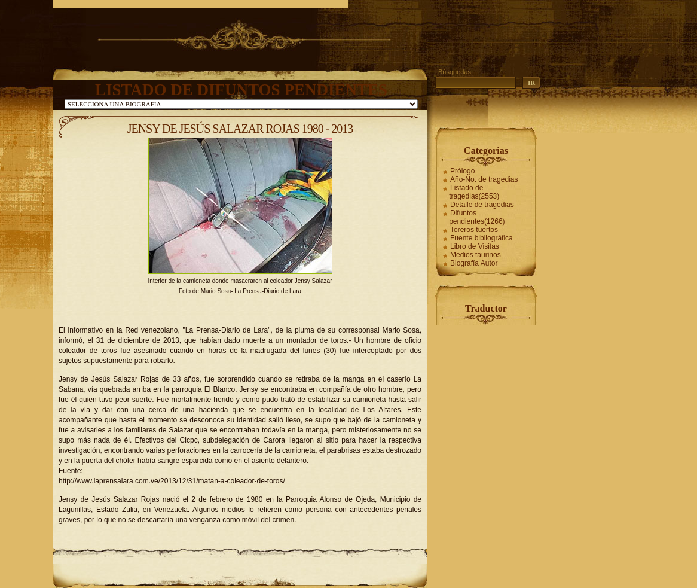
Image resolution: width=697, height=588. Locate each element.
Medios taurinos (475, 255)
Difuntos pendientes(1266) (477, 217)
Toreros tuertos (474, 230)
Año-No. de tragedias (484, 179)
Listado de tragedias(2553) (474, 192)
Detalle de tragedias (482, 204)
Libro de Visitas (474, 246)
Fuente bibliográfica (481, 238)
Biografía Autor (473, 263)
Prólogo (462, 171)
